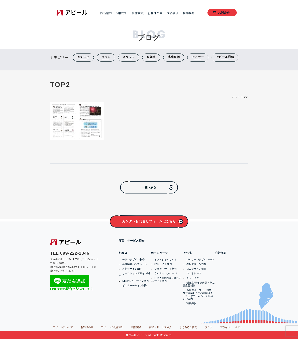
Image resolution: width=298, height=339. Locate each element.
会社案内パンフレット (134, 264)
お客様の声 (155, 13)
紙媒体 (123, 253)
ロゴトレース (193, 273)
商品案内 (106, 13)
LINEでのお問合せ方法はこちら (71, 289)
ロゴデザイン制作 (196, 268)
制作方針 (122, 13)
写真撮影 (191, 303)
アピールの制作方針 (112, 327)
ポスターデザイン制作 (134, 285)
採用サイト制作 (163, 264)
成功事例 (173, 13)
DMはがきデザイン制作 (135, 280)
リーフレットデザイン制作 (134, 275)
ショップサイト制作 (165, 268)
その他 (187, 253)
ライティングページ (165, 273)
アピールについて (63, 327)
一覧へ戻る (149, 187)
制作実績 (138, 13)
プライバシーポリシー (232, 327)
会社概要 (188, 13)
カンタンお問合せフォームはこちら (149, 221)
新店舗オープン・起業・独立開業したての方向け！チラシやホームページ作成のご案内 (198, 294)
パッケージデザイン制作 (200, 259)
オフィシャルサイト (165, 259)
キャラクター (193, 278)
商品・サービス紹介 (131, 240)
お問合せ (224, 12)
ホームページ (159, 253)
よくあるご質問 (188, 327)
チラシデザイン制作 (133, 259)
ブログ (208, 327)
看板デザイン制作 (196, 264)
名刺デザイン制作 (132, 268)
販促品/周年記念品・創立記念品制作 (199, 284)
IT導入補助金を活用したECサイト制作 (166, 279)
